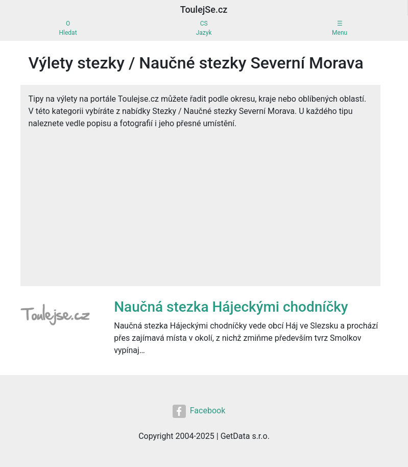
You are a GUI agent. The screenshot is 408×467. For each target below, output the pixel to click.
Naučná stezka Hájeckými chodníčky (231, 306)
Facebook (199, 411)
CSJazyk (204, 28)
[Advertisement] (200, 214)
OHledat (68, 28)
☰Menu (339, 28)
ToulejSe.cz (204, 9)
